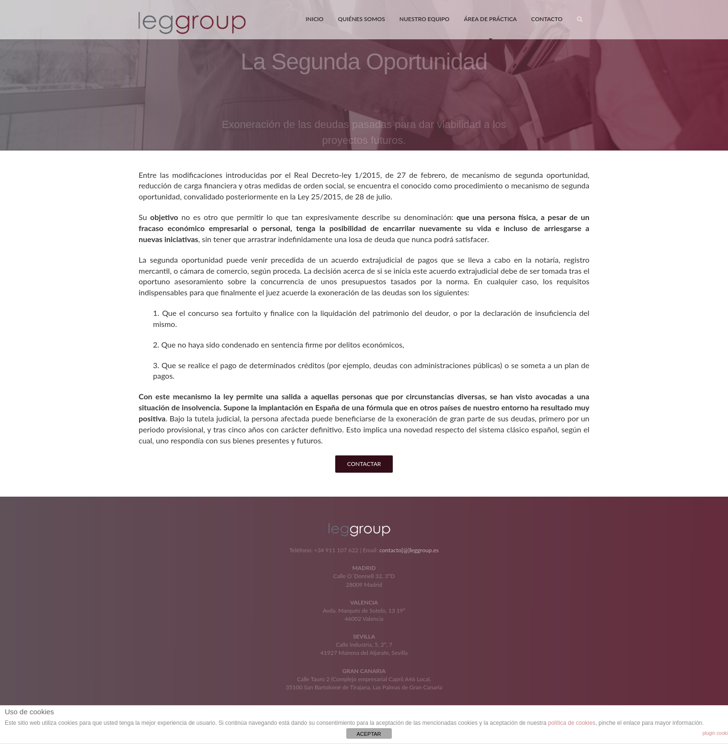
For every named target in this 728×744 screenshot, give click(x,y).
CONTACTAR (364, 463)
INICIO (314, 19)
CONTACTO (547, 19)
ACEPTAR (368, 734)
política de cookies (572, 723)
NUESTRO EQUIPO (424, 19)
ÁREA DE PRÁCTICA (490, 26)
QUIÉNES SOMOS (361, 19)
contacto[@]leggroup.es (409, 550)
